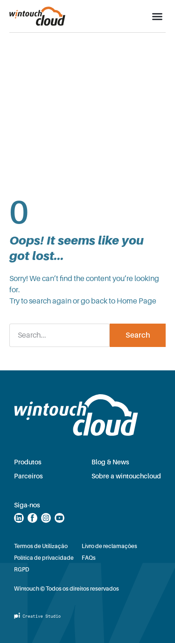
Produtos (28, 462)
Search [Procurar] (138, 335)
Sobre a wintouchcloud (126, 476)
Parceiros (28, 476)
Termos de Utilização (41, 546)
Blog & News (110, 462)
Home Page (136, 301)
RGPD (21, 569)
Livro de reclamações (109, 546)
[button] (157, 16)
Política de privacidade (44, 558)
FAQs (89, 558)
